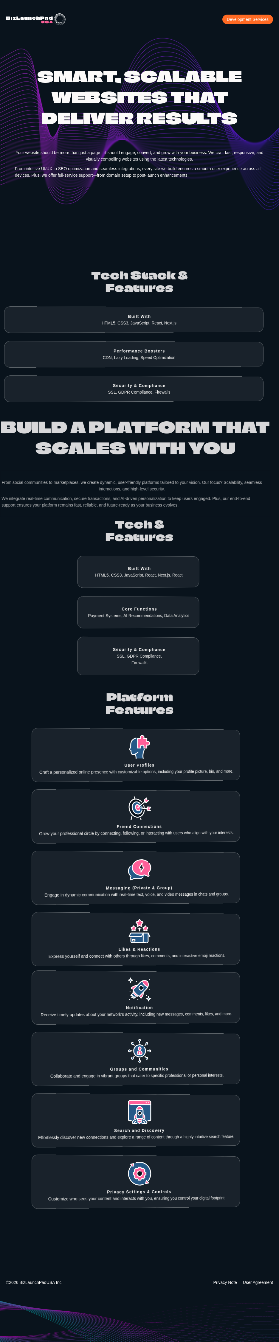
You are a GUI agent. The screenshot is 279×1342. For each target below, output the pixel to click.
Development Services (248, 19)
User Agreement (258, 1282)
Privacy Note (225, 1282)
